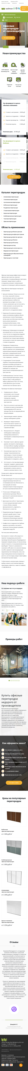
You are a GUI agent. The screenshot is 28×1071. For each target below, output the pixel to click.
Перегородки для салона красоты (13, 248)
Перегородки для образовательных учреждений (13, 254)
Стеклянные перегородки (10, 199)
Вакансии (14, 3)
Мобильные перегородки (10, 205)
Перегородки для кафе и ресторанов (14, 234)
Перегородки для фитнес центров (13, 237)
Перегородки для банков (10, 240)
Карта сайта (20, 1062)
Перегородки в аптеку (10, 245)
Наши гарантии (4, 1)
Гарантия (3, 1058)
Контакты (21, 3)
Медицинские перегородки (11, 251)
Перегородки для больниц (11, 242)
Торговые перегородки (10, 218)
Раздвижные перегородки (11, 207)
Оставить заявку (8, 38)
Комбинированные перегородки (12, 216)
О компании (10, 1055)
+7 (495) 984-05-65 (11, 1044)
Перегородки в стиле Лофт (11, 258)
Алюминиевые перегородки (11, 197)
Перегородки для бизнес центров (13, 231)
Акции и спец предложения (8, 1062)
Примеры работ (14, 1)
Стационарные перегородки (11, 210)
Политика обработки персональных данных (13, 1057)
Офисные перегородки (10, 221)
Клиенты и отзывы (5, 3)
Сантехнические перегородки (12, 202)
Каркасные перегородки (10, 213)
